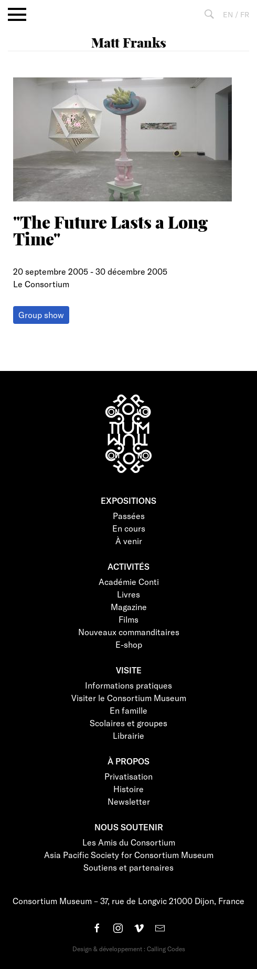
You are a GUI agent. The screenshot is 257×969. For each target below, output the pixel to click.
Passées (129, 516)
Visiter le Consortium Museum (128, 698)
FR (244, 14)
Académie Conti (129, 582)
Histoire (128, 789)
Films (128, 619)
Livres (128, 594)
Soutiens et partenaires (128, 867)
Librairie (128, 735)
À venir (128, 541)
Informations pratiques (128, 685)
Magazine (129, 607)
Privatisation (128, 776)
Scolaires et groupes (128, 723)
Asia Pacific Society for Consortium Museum (128, 855)
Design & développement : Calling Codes (128, 948)
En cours (128, 528)
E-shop (128, 644)
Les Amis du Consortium (128, 842)
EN (228, 14)
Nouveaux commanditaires (128, 632)
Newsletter (129, 801)
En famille (128, 710)
